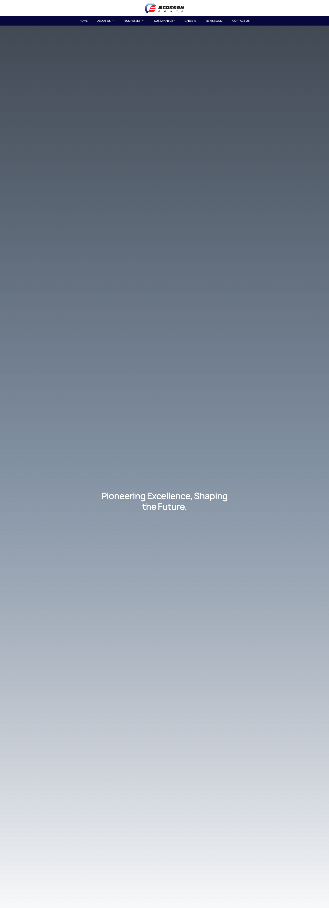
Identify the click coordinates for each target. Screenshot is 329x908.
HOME (84, 21)
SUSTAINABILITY (164, 21)
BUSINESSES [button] (134, 21)
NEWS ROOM (214, 21)
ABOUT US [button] (106, 21)
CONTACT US (241, 21)
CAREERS (190, 21)
